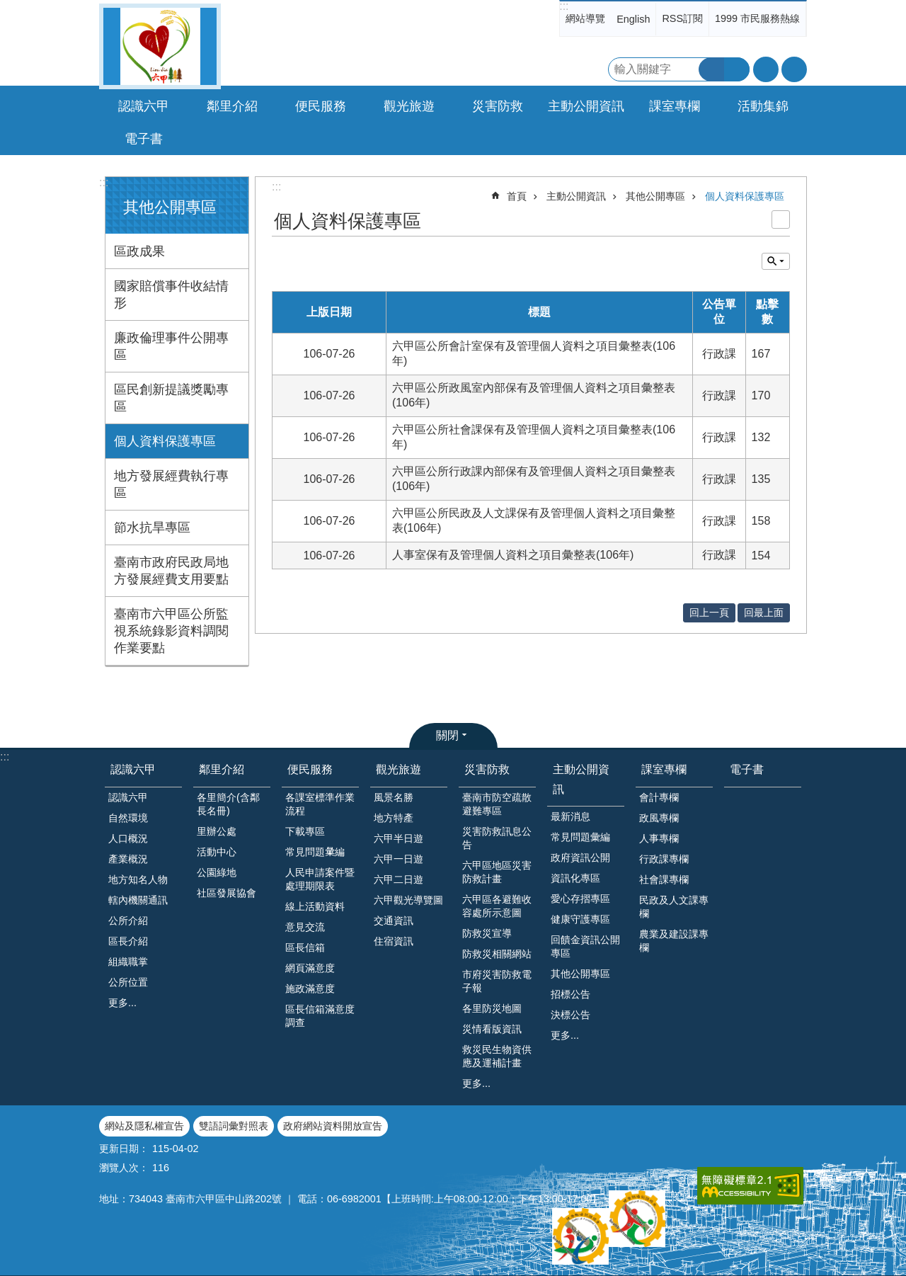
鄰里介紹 (221, 769)
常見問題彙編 (580, 837)
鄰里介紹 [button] (232, 106)
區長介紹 (128, 941)
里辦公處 (216, 831)
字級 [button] (766, 69)
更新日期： (124, 1148)
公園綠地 (216, 872)
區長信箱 (305, 947)
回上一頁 (709, 612)
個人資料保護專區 (165, 441)
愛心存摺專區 (580, 898)
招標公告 (570, 994)
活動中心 (216, 852)
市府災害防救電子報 (497, 981)
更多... (122, 1002)
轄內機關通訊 (138, 900)
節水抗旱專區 (152, 527)
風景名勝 (393, 797)
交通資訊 (393, 920)
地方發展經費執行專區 (171, 484)
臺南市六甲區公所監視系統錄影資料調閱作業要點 (171, 631)
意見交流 (305, 927)
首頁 (517, 196)
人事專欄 (659, 838)
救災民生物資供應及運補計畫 (497, 1056)
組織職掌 (128, 961)
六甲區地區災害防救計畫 (497, 872)
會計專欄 (659, 797)
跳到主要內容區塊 (7, 7)
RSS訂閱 (682, 18)
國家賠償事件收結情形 (171, 294)
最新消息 (570, 816)
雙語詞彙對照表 (233, 1126)
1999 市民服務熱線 (757, 18)
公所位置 (128, 982)
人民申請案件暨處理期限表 (320, 879)
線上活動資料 (315, 906)
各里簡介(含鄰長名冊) (228, 804)
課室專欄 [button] (674, 106)
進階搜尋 (737, 69)
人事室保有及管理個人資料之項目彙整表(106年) (512, 555)
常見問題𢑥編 (315, 852)
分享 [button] (794, 69)
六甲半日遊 (398, 838)
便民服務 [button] (320, 106)
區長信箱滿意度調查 (320, 1015)
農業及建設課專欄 (674, 940)
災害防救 (487, 769)
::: (563, 6)
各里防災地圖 (492, 1008)
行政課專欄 (664, 859)
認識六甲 (133, 769)
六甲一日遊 (398, 859)
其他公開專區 (170, 207)
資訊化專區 (575, 878)
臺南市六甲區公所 (160, 46)
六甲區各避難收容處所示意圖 (497, 906)
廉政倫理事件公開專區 (171, 346)
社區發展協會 (226, 893)
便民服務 (310, 769)
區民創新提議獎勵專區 (171, 398)
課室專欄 (664, 769)
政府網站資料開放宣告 (332, 1126)
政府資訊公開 (580, 857)
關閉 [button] (447, 735)
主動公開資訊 (576, 196)
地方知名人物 (138, 879)
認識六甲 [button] (143, 106)
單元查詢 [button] (776, 261)
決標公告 (570, 1014)
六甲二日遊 (398, 879)
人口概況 (128, 838)
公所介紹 (128, 920)
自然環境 (128, 818)
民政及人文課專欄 (674, 906)
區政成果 (139, 251)
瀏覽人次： (124, 1167)
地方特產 (393, 818)
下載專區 (305, 831)
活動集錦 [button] (763, 106)
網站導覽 (585, 18)
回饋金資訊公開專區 (585, 946)
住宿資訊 (393, 941)
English (633, 19)
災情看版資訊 (492, 1029)
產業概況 (128, 859)
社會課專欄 (664, 879)
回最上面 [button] (764, 612)
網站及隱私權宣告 (144, 1126)
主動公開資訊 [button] (586, 106)
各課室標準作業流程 (320, 804)
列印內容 (781, 219)
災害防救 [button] (497, 106)
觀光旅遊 (398, 769)
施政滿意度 (310, 988)
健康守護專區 (580, 919)
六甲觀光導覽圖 (408, 900)
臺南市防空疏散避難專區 (497, 804)
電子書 (144, 139)
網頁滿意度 (310, 968)
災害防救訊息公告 (497, 838)
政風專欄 (659, 818)
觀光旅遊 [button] (409, 106)
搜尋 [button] (711, 69)
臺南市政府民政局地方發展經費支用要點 (171, 570)
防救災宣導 (487, 933)
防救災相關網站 (497, 953)
